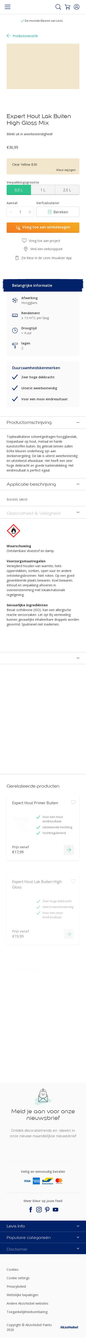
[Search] (58, 7)
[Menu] (7, 7)
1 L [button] (42, 189)
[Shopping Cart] (67, 7)
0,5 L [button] (19, 189)
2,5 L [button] (67, 189)
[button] (76, 7)
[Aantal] (20, 212)
